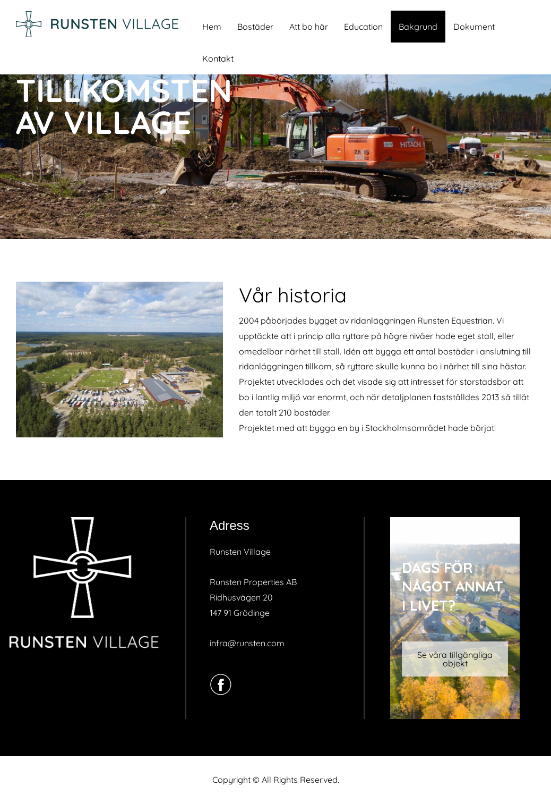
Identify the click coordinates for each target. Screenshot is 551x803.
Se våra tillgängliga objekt (455, 659)
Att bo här (308, 26)
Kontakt (218, 58)
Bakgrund (418, 26)
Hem (211, 26)
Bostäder (255, 26)
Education (363, 26)
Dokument (474, 26)
